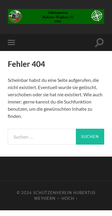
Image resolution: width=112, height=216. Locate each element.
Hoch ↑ (70, 198)
